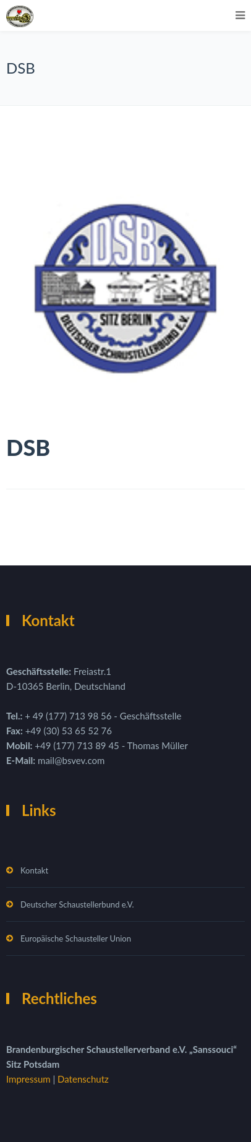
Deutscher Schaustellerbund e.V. (77, 904)
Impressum (29, 1078)
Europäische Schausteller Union (75, 938)
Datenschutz (83, 1078)
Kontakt (34, 870)
